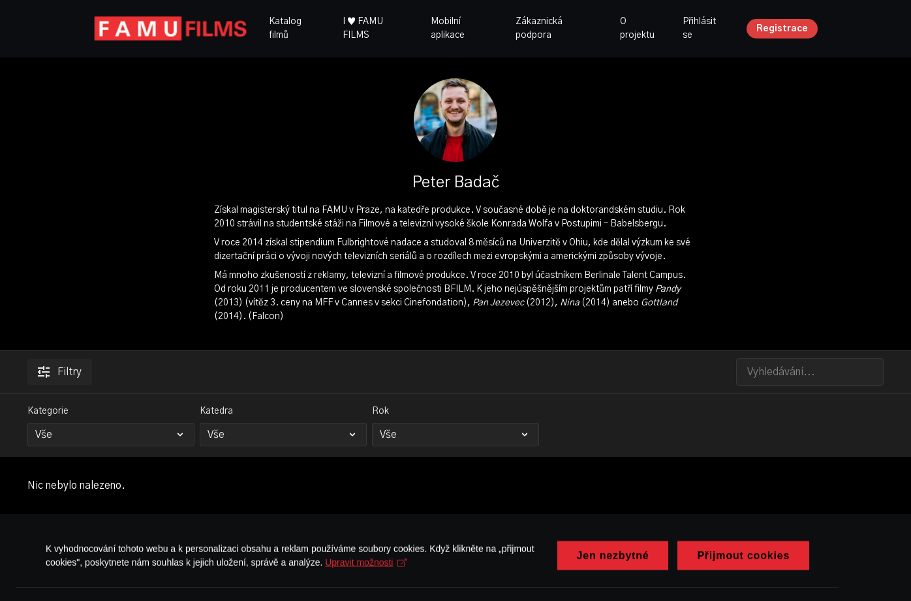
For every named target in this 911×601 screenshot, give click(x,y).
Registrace (782, 28)
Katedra (216, 411)
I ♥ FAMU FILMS (363, 28)
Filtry (60, 372)
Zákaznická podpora (539, 28)
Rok (380, 411)
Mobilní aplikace (448, 28)
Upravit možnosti (366, 588)
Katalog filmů (285, 28)
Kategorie (48, 411)
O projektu (637, 28)
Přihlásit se (699, 28)
